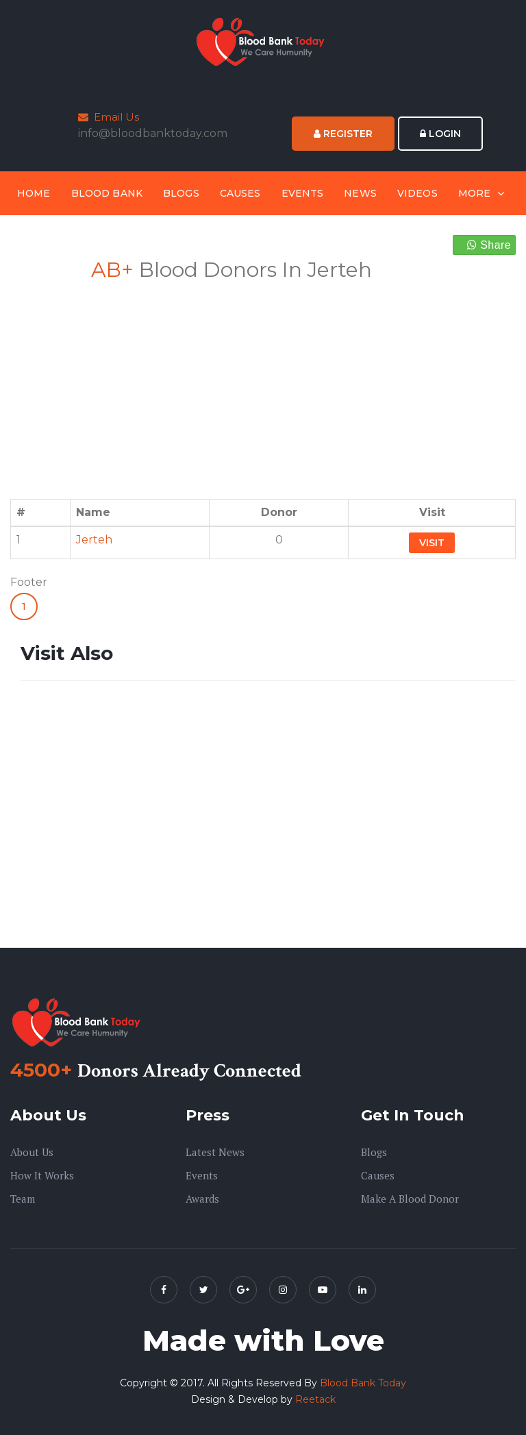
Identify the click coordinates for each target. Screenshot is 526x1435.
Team (22, 1198)
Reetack (315, 1399)
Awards (202, 1198)
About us (31, 1152)
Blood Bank (106, 193)
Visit (431, 543)
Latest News (215, 1152)
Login (440, 133)
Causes (240, 193)
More (474, 193)
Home (34, 193)
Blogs (181, 193)
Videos (417, 193)
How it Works (42, 1175)
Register (343, 133)
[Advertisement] (137, 382)
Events (302, 193)
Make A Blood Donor (410, 1198)
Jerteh (94, 539)
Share (489, 245)
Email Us (108, 116)
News (360, 193)
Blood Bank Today (363, 1383)
